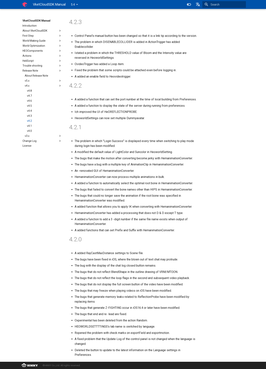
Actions (42, 55)
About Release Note (36, 75)
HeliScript (42, 60)
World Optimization (42, 45)
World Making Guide (42, 40)
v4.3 (29, 115)
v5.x (43, 80)
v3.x (43, 136)
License (27, 145)
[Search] (224, 4)
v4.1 (29, 125)
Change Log (42, 141)
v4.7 (29, 95)
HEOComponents (42, 50)
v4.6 (29, 100)
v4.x (43, 85)
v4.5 (29, 105)
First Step (42, 35)
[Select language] (198, 4)
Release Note (42, 70)
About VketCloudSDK (42, 30)
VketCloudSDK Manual (36, 20)
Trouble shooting (42, 65)
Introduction (30, 25)
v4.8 (29, 90)
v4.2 (29, 120)
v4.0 (29, 130)
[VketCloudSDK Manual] (24, 4)
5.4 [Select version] (73, 4)
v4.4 (29, 110)
